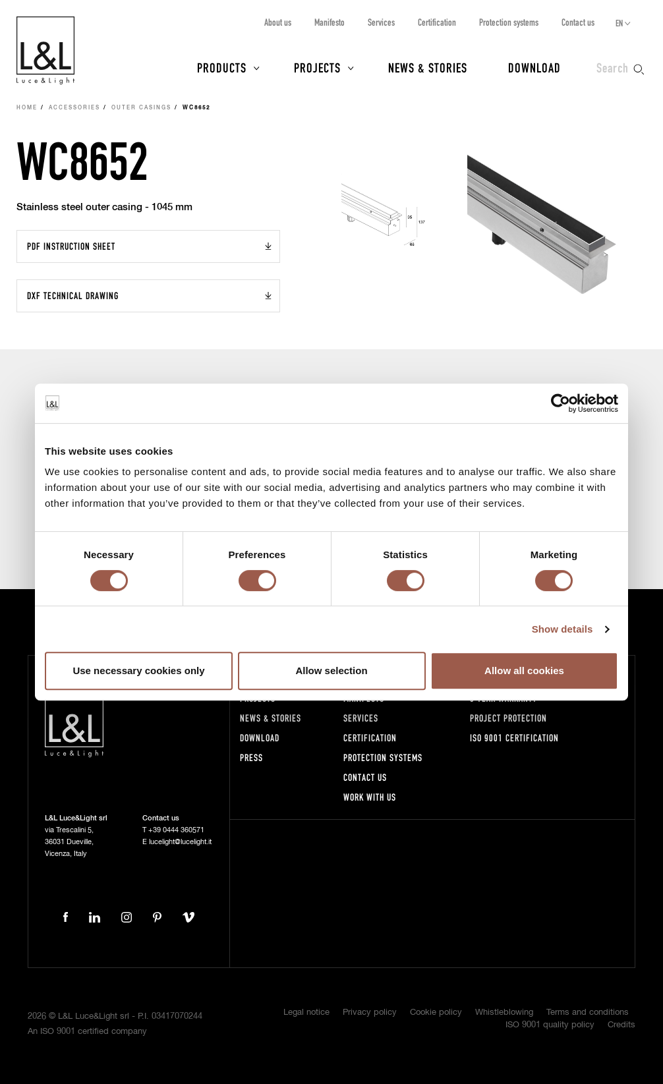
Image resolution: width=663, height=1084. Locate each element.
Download (534, 67)
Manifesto (329, 22)
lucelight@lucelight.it (180, 841)
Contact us (578, 22)
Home (27, 108)
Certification (437, 22)
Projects (317, 67)
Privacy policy (370, 1012)
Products (221, 67)
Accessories (74, 108)
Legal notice (306, 1012)
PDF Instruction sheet (71, 246)
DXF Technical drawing (73, 295)
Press (251, 757)
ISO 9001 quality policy (549, 1025)
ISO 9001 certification (514, 738)
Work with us (369, 797)
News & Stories (427, 67)
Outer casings (141, 108)
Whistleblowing (504, 1012)
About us (277, 22)
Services (381, 22)
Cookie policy (436, 1012)
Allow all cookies (524, 670)
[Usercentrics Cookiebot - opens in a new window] (560, 403)
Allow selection (331, 670)
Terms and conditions (587, 1012)
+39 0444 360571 (176, 830)
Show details (562, 629)
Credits (621, 1025)
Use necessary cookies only (138, 670)
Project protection (508, 718)
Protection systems (508, 22)
